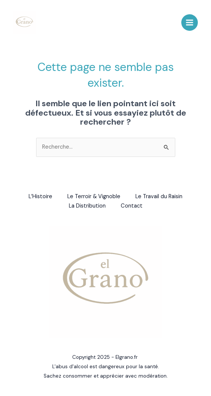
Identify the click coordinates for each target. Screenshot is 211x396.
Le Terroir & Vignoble (93, 196)
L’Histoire (40, 196)
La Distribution (87, 205)
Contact (132, 205)
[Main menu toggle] (189, 22)
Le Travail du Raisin (158, 196)
